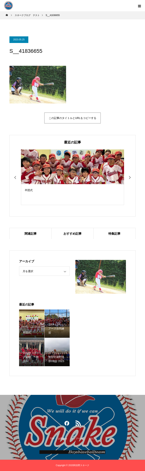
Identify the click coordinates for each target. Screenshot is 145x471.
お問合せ (62, 438)
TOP (52, 438)
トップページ (78, 438)
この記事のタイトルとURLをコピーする (72, 117)
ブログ (91, 438)
